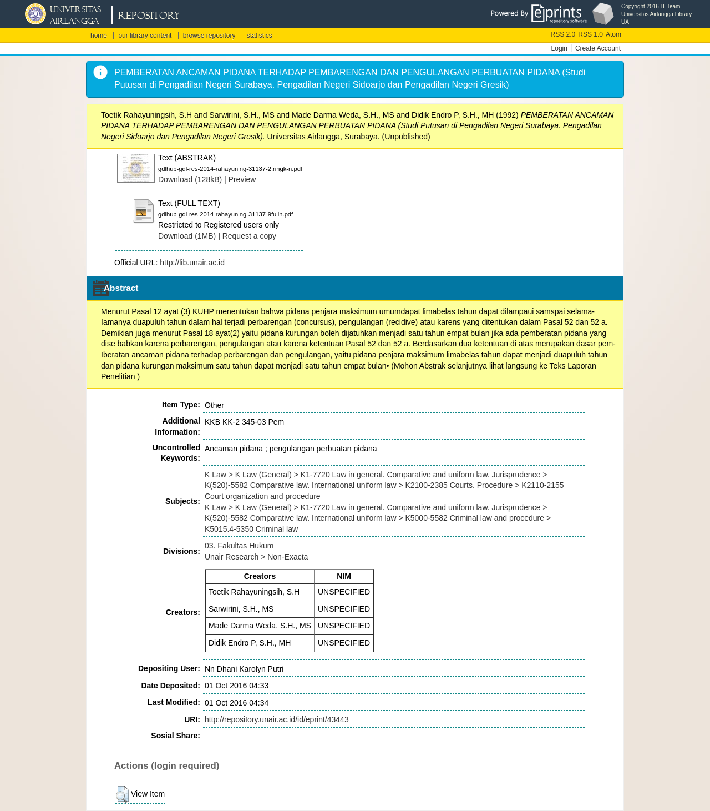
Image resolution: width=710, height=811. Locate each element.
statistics (259, 35)
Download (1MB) (187, 235)
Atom (613, 34)
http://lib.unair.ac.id (192, 262)
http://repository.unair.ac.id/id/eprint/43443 (277, 719)
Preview (242, 179)
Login (559, 48)
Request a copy (249, 235)
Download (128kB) (190, 179)
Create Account (598, 48)
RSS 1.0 (590, 34)
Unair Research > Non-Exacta (256, 556)
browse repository (209, 35)
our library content (144, 35)
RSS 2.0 (563, 34)
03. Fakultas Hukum (239, 545)
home (98, 35)
